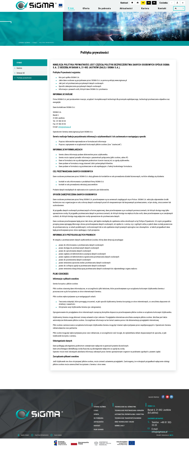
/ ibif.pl (171, 435)
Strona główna (24, 42)
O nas (35, 42)
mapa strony (25, 435)
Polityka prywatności (24, 78)
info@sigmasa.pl (64, 127)
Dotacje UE (21, 73)
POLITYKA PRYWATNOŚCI (41, 435)
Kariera (19, 68)
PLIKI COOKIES (58, 435)
